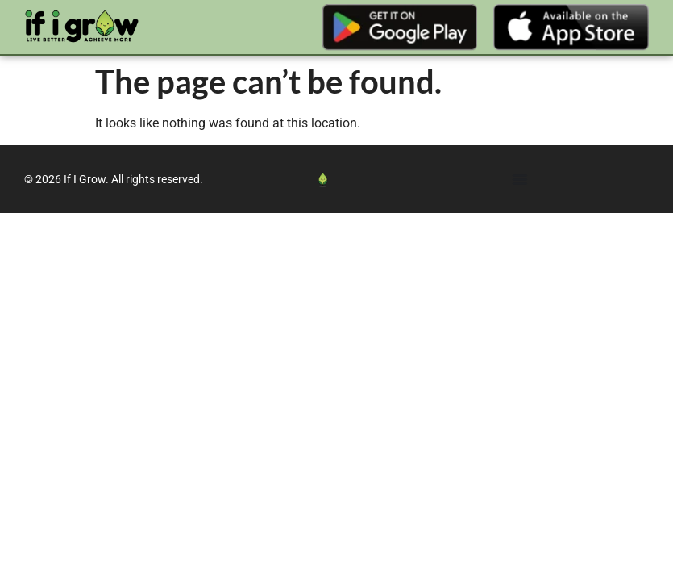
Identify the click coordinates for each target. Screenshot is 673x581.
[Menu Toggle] (520, 179)
